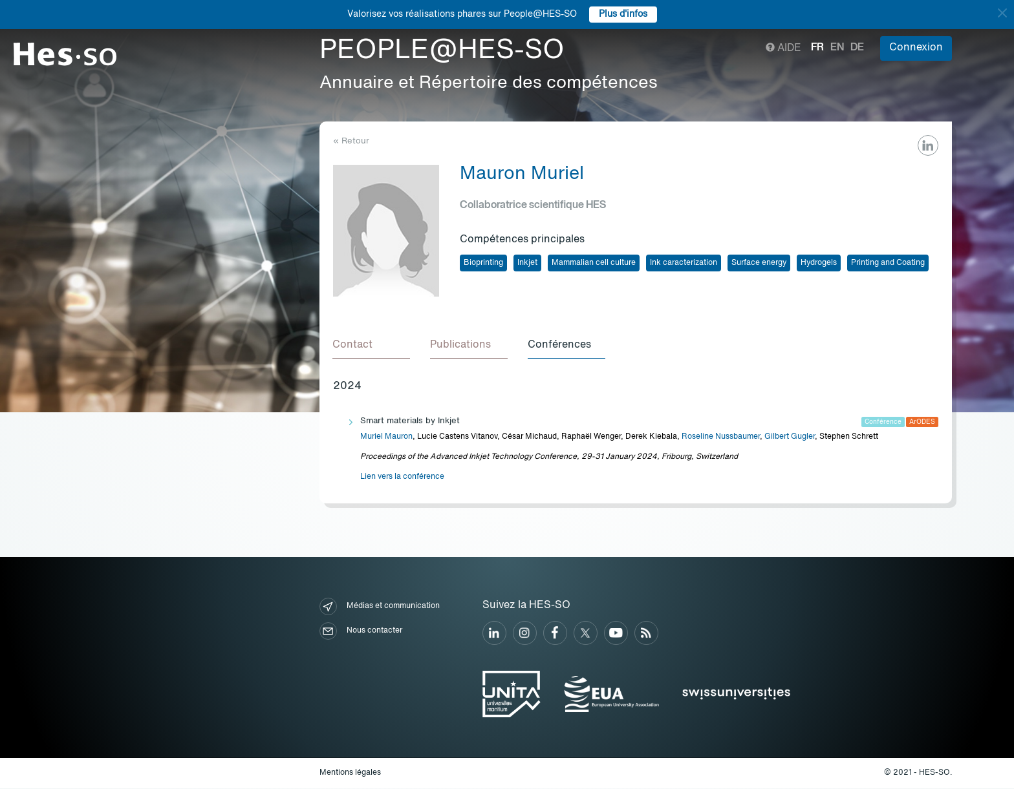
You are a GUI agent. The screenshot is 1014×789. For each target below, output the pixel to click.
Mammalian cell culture (594, 263)
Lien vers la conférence (402, 477)
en (837, 48)
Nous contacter (360, 631)
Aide (783, 48)
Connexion (916, 48)
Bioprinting (483, 263)
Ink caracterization (683, 263)
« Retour (351, 141)
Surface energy (758, 263)
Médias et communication (379, 607)
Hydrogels (819, 263)
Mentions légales (350, 773)
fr (817, 48)
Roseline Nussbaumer (721, 437)
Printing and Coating (888, 263)
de (857, 48)
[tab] (372, 346)
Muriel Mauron (386, 437)
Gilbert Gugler (789, 437)
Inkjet (527, 263)
